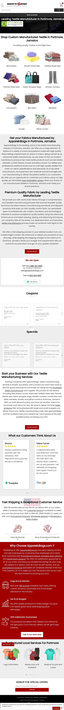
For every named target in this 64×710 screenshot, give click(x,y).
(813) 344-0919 (35, 275)
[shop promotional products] (47, 532)
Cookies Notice (43, 697)
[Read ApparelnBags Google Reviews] (47, 458)
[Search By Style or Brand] (27, 10)
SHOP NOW (32, 251)
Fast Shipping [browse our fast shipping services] (11, 502)
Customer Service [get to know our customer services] (50, 502)
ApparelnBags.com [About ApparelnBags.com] (28, 550)
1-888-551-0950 (17, 23)
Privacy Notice (20, 697)
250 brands (24, 586)
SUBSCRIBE (32, 689)
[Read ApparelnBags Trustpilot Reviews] (16, 452)
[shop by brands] (17, 532)
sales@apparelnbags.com (32, 270)
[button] (27, 493)
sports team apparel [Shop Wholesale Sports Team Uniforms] (16, 559)
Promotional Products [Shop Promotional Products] (20, 516)
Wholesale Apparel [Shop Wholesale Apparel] (39, 516)
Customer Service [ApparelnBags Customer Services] (35, 510)
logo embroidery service (33, 180)
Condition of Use (29, 697)
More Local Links (32, 15)
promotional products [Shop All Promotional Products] (12, 568)
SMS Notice (36, 697)
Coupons (32, 293)
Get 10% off (7, 644)
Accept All (56, 708)
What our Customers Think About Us (32, 436)
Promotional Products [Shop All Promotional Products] (30, 556)
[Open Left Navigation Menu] (2, 5)
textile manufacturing (11, 223)
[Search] (59, 10)
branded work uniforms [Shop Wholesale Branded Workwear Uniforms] (51, 556)
